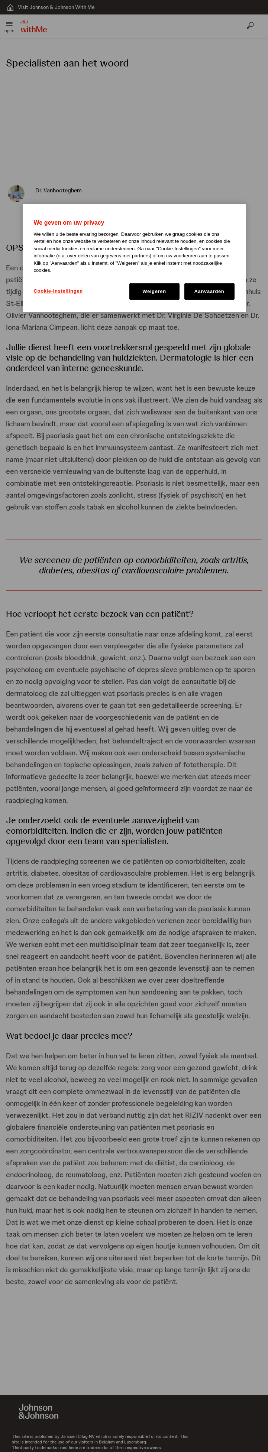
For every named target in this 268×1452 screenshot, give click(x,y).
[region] (134, 258)
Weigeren (154, 291)
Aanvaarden (209, 291)
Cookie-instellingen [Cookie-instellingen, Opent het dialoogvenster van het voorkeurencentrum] (58, 291)
